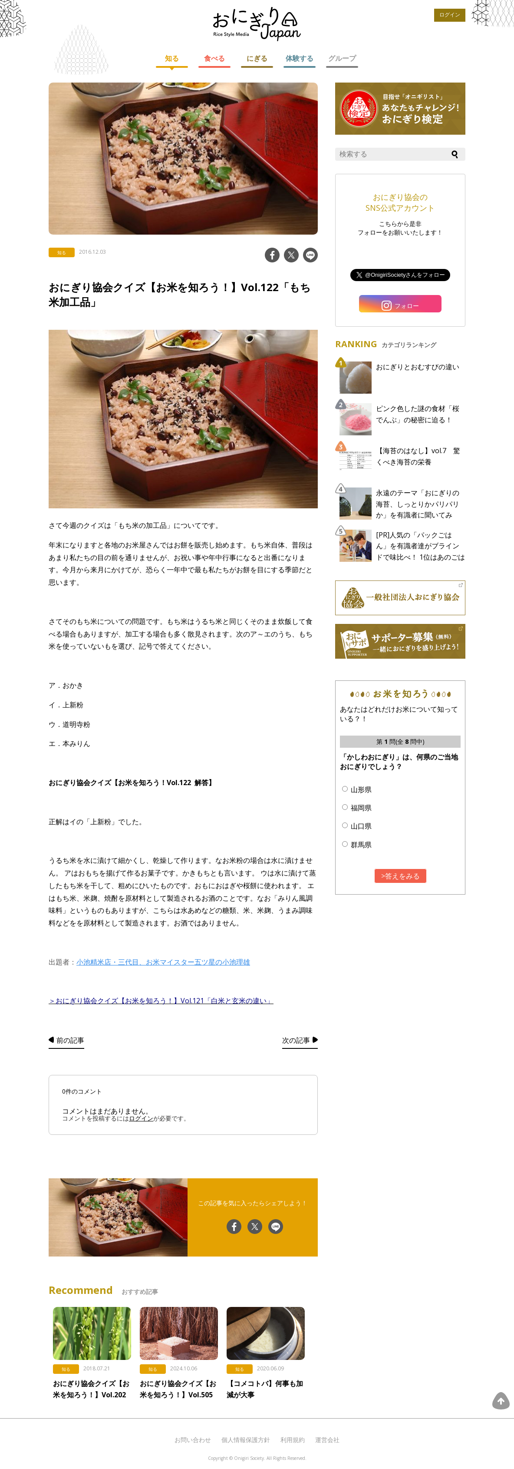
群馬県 (361, 844)
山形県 (361, 789)
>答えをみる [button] (400, 876)
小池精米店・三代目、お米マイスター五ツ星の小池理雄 (163, 962)
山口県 (361, 826)
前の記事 (70, 1040)
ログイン (449, 15)
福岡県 (361, 807)
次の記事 (296, 1040)
